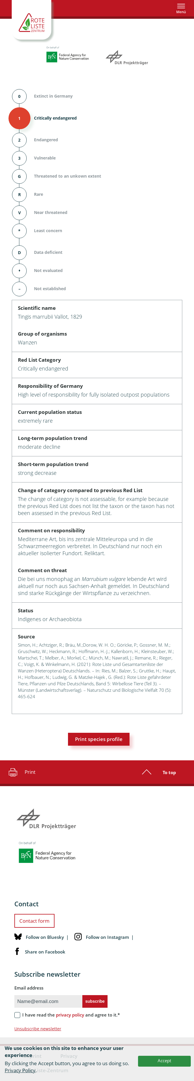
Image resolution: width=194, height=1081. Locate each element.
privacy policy (70, 1015)
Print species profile (98, 739)
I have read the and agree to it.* (71, 1015)
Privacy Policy (20, 1070)
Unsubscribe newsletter (37, 1028)
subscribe (95, 1001)
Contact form (34, 920)
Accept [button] (164, 1060)
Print (21, 772)
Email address (28, 988)
